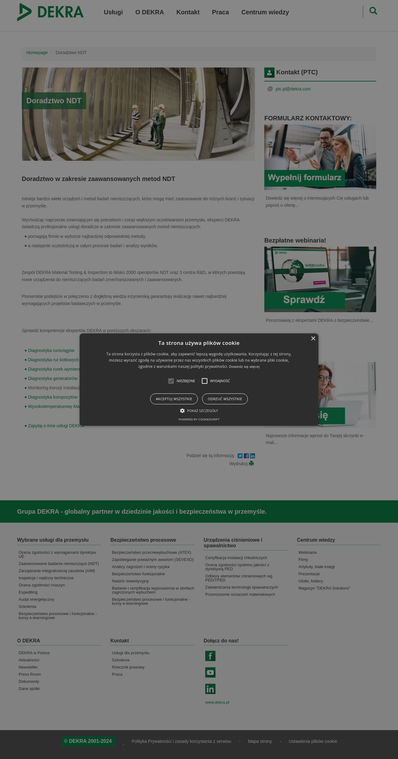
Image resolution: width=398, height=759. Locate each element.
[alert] (199, 379)
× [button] (313, 338)
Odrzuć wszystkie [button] (225, 398)
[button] (171, 381)
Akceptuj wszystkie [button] (174, 398)
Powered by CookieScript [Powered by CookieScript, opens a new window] (198, 419)
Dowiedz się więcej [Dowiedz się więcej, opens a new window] (244, 367)
